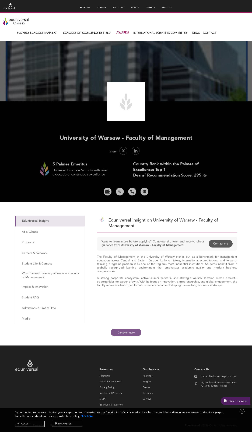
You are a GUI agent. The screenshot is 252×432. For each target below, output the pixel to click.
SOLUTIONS (119, 7)
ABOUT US (166, 7)
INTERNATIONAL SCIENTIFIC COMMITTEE (160, 33)
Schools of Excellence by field (87, 33)
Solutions (148, 404)
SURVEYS (101, 7)
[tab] (50, 232)
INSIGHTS (150, 7)
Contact (209, 33)
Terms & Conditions (110, 392)
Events (146, 398)
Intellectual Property (111, 404)
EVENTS (135, 7)
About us (105, 386)
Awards (122, 33)
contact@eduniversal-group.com (218, 387)
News (196, 33)
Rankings (148, 386)
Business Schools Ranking (36, 33)
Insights (147, 392)
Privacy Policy (107, 398)
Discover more (126, 332)
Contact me (220, 254)
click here (87, 416)
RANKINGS (85, 7)
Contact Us (201, 380)
